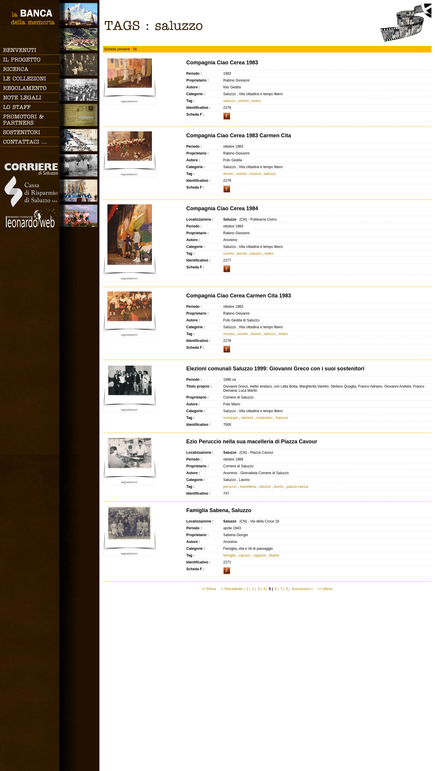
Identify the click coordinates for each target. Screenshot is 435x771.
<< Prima (209, 589)
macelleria (248, 487)
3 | (259, 589)
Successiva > (302, 589)
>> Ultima (325, 589)
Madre (274, 555)
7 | (282, 589)
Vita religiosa (79, 190)
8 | (288, 589)
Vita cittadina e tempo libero (79, 140)
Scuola (79, 90)
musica (255, 174)
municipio (230, 418)
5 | (271, 589)
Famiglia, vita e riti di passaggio (79, 64)
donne (228, 174)
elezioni (247, 418)
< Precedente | (233, 589)
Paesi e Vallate (79, 39)
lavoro (279, 487)
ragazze (259, 555)
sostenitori (264, 418)
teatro (256, 101)
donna (242, 253)
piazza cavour (298, 487)
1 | (248, 589)
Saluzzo (79, 14)
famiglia (229, 555)
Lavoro (79, 165)
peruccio (229, 487)
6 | (276, 589)
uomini (243, 101)
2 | (254, 589)
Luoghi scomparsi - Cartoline (79, 115)
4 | (265, 589)
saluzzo (229, 101)
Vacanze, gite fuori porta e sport (79, 216)
